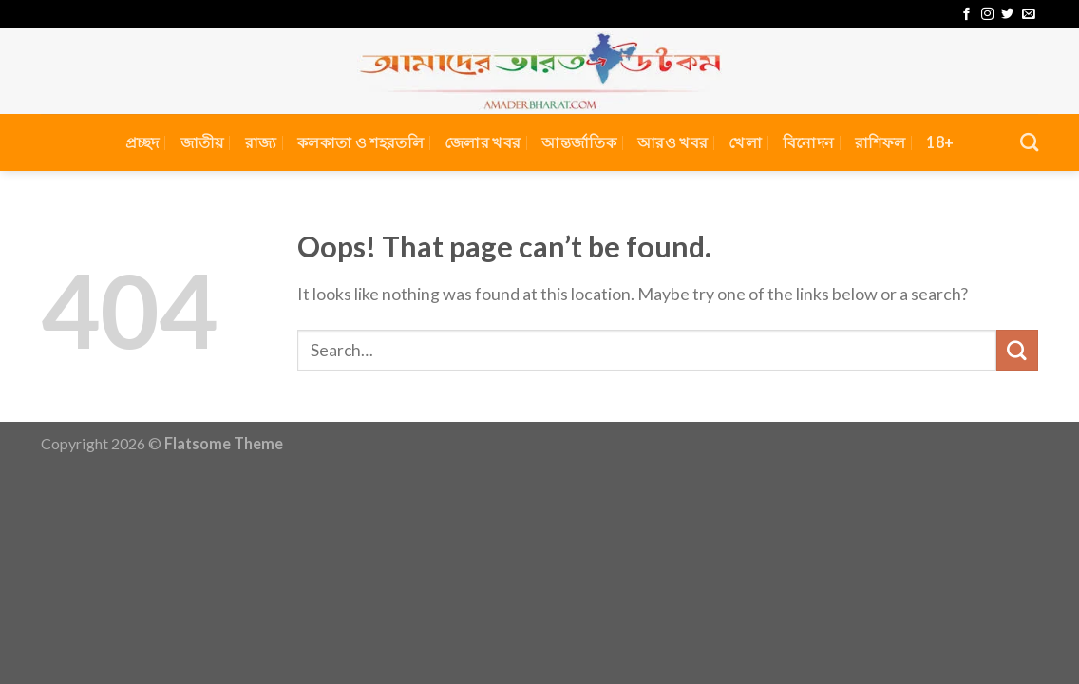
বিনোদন (808, 142)
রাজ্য (261, 142)
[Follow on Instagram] (987, 15)
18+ (940, 142)
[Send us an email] (1028, 15)
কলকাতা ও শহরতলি (360, 142)
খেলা (745, 142)
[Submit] (1017, 350)
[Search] (1029, 142)
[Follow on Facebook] (966, 15)
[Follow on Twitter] (1007, 15)
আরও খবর (672, 142)
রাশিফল (880, 142)
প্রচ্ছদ (142, 142)
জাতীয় (202, 142)
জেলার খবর (483, 142)
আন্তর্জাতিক (578, 142)
